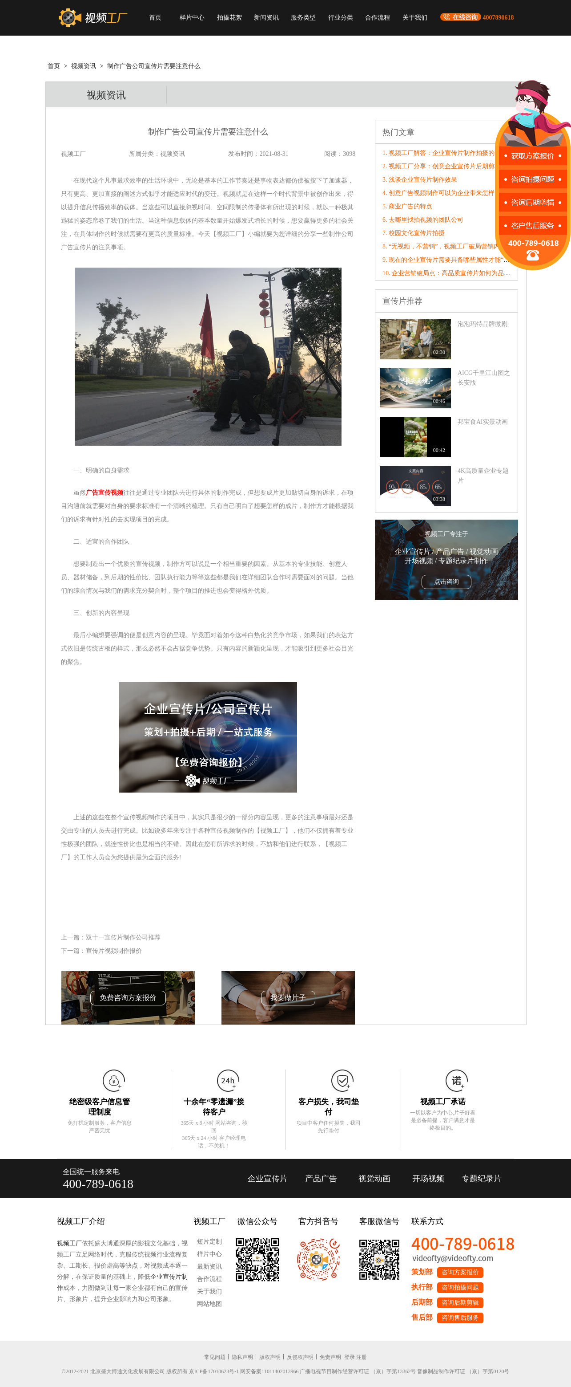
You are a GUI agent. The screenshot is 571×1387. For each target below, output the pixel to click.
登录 (349, 1357)
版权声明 (270, 1357)
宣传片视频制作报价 (114, 951)
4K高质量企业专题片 (483, 476)
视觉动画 (374, 1178)
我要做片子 (288, 997)
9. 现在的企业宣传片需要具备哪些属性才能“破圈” (450, 259)
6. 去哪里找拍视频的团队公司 (422, 219)
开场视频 (428, 1178)
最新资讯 (209, 1266)
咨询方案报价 (460, 1272)
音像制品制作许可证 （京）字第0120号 (463, 1371)
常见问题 (214, 1357)
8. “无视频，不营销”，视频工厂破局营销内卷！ (447, 246)
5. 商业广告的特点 (407, 206)
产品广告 (321, 1178)
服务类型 (303, 17)
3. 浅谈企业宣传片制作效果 (419, 179)
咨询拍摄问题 (460, 1287)
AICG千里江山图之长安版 (484, 378)
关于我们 (414, 17)
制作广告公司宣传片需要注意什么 (154, 66)
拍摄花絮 (229, 17)
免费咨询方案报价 (128, 997)
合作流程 (377, 17)
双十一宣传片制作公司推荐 (123, 937)
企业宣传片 (268, 1178)
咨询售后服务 (460, 1317)
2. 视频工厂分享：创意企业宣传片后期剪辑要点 (447, 166)
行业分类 (340, 17)
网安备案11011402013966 (269, 1371)
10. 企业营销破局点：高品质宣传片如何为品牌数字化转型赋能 (468, 273)
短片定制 (209, 1241)
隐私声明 (242, 1357)
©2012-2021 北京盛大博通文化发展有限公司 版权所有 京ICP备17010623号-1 (150, 1371)
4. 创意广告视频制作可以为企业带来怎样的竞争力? (452, 193)
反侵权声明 (300, 1357)
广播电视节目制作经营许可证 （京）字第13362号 (358, 1371)
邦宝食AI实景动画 (483, 422)
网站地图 (209, 1304)
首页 (155, 17)
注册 (361, 1357)
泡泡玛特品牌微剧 (482, 324)
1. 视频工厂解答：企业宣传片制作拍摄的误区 (444, 153)
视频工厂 (69, 1243)
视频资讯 (83, 66)
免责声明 (330, 1357)
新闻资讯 (266, 17)
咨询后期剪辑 (460, 1302)
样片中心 (192, 17)
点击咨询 (446, 581)
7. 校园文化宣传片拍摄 (413, 233)
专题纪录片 (482, 1178)
